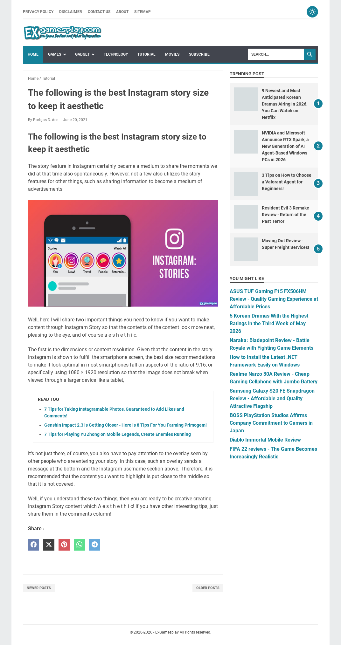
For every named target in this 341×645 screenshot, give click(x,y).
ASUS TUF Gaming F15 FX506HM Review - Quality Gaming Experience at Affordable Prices (274, 299)
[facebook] (33, 545)
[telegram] (94, 545)
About (122, 12)
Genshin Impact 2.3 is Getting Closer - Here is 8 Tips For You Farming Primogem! (125, 425)
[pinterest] (64, 545)
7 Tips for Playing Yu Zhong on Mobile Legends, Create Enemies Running (117, 434)
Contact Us (99, 12)
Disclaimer (70, 12)
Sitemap (142, 12)
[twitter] (48, 545)
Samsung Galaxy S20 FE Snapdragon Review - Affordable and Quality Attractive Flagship (272, 398)
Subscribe (199, 54)
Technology (116, 54)
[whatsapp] (79, 545)
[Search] (276, 54)
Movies (172, 54)
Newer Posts (39, 588)
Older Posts (207, 588)
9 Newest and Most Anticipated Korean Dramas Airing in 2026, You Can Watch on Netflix (284, 104)
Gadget (82, 54)
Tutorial (146, 54)
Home (33, 54)
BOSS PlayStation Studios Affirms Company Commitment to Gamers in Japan (271, 423)
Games (54, 54)
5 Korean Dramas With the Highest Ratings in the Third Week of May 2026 (269, 323)
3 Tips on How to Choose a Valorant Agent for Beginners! (286, 182)
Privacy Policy (38, 12)
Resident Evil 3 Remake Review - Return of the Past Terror (285, 214)
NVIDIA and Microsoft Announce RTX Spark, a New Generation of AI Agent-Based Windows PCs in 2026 (285, 146)
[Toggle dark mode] (312, 11)
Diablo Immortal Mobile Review (265, 440)
